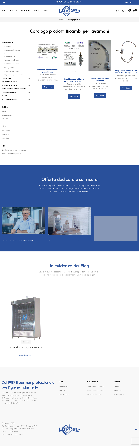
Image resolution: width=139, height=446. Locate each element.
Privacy (62, 390)
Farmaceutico (119, 394)
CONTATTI (46, 11)
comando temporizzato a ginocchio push (47, 71)
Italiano (129, 2)
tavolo (4, 154)
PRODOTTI (25, 11)
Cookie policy (64, 394)
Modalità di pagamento (95, 390)
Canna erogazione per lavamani (100, 83)
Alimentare (117, 390)
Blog (36, 11)
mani (15, 150)
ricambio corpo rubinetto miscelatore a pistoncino (74, 82)
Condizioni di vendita (94, 394)
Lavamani (22, 150)
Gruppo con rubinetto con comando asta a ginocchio (126, 78)
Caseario (117, 386)
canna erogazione (14, 154)
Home (4, 11)
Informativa (64, 386)
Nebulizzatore (7, 150)
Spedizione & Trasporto (95, 386)
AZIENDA (13, 11)
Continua (48, 87)
